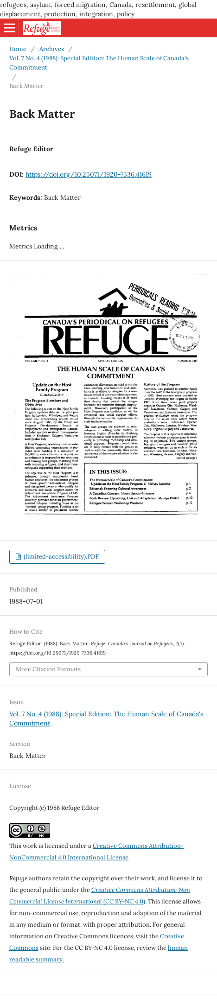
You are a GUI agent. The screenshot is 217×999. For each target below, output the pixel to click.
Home (17, 49)
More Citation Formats (48, 669)
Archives (51, 49)
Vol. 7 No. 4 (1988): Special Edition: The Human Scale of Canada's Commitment (99, 62)
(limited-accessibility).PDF (60, 556)
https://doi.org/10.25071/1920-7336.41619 (89, 174)
